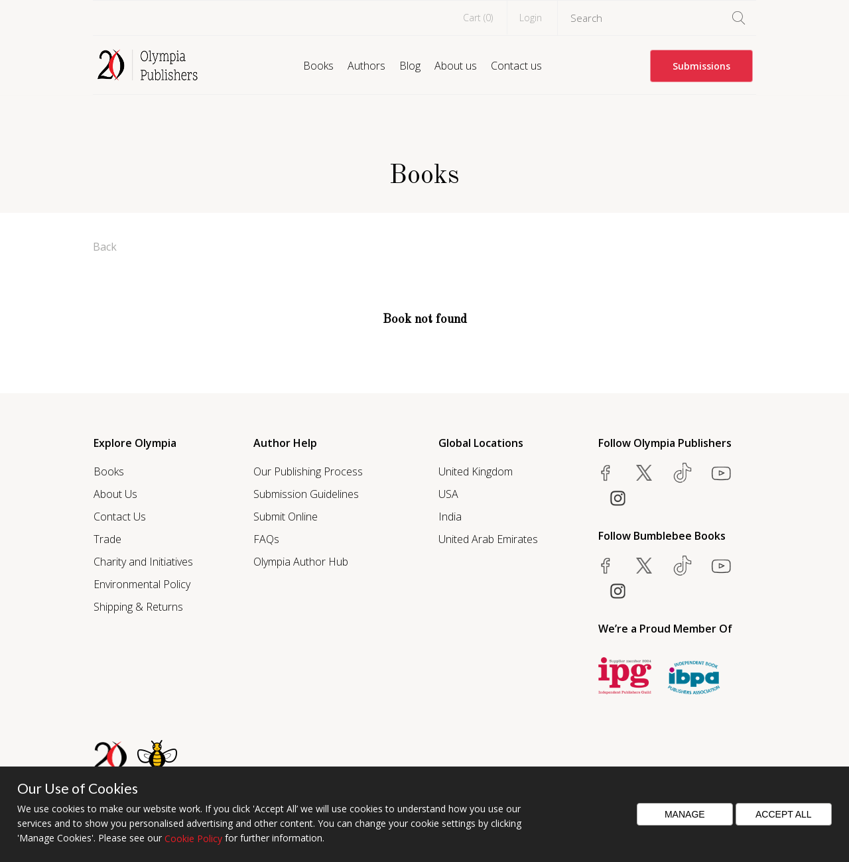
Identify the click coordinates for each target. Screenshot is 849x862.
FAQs (266, 539)
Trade (107, 539)
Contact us (516, 65)
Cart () (478, 17)
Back (105, 246)
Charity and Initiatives (143, 561)
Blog (410, 65)
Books (318, 65)
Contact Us (120, 516)
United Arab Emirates (488, 539)
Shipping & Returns (138, 606)
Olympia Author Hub (300, 561)
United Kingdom (475, 471)
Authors (366, 65)
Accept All (783, 814)
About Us (115, 494)
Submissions (701, 66)
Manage (685, 814)
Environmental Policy (142, 584)
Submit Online (285, 516)
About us (455, 65)
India (450, 516)
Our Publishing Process (308, 471)
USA (448, 494)
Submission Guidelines (306, 494)
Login (530, 17)
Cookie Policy (193, 838)
